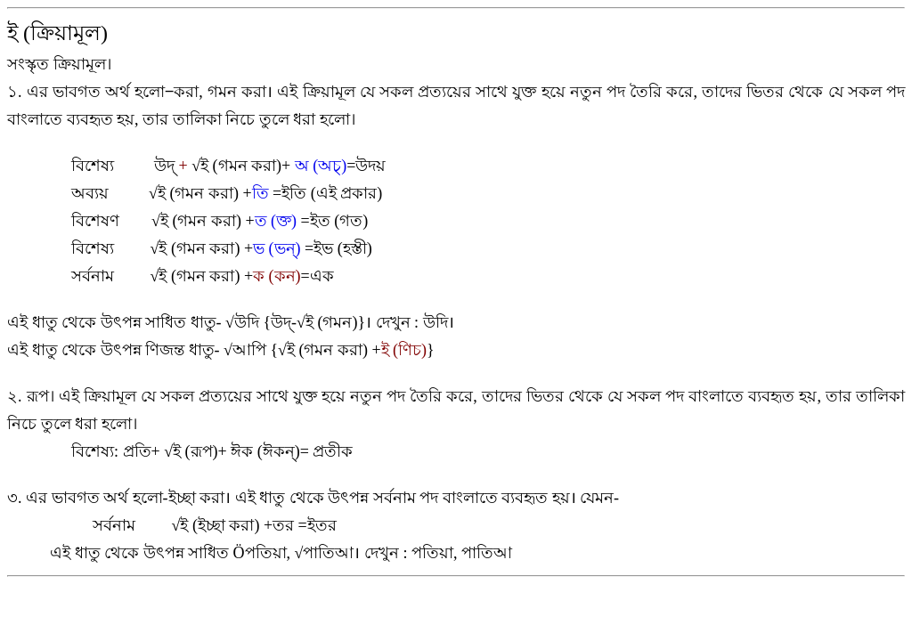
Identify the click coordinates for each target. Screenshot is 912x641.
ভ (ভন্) (277, 248)
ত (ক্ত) (276, 221)
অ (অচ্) (321, 165)
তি (260, 193)
